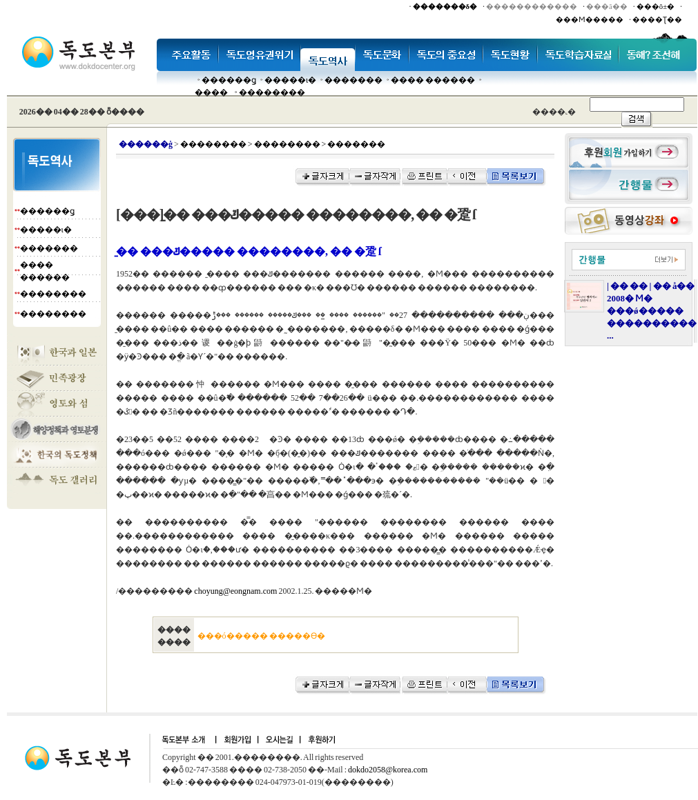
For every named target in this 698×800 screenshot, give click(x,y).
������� (353, 80)
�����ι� (290, 80)
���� (211, 92)
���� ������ (433, 80)
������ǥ (229, 80)
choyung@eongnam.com (235, 591)
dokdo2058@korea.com (387, 769)
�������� (272, 92)
